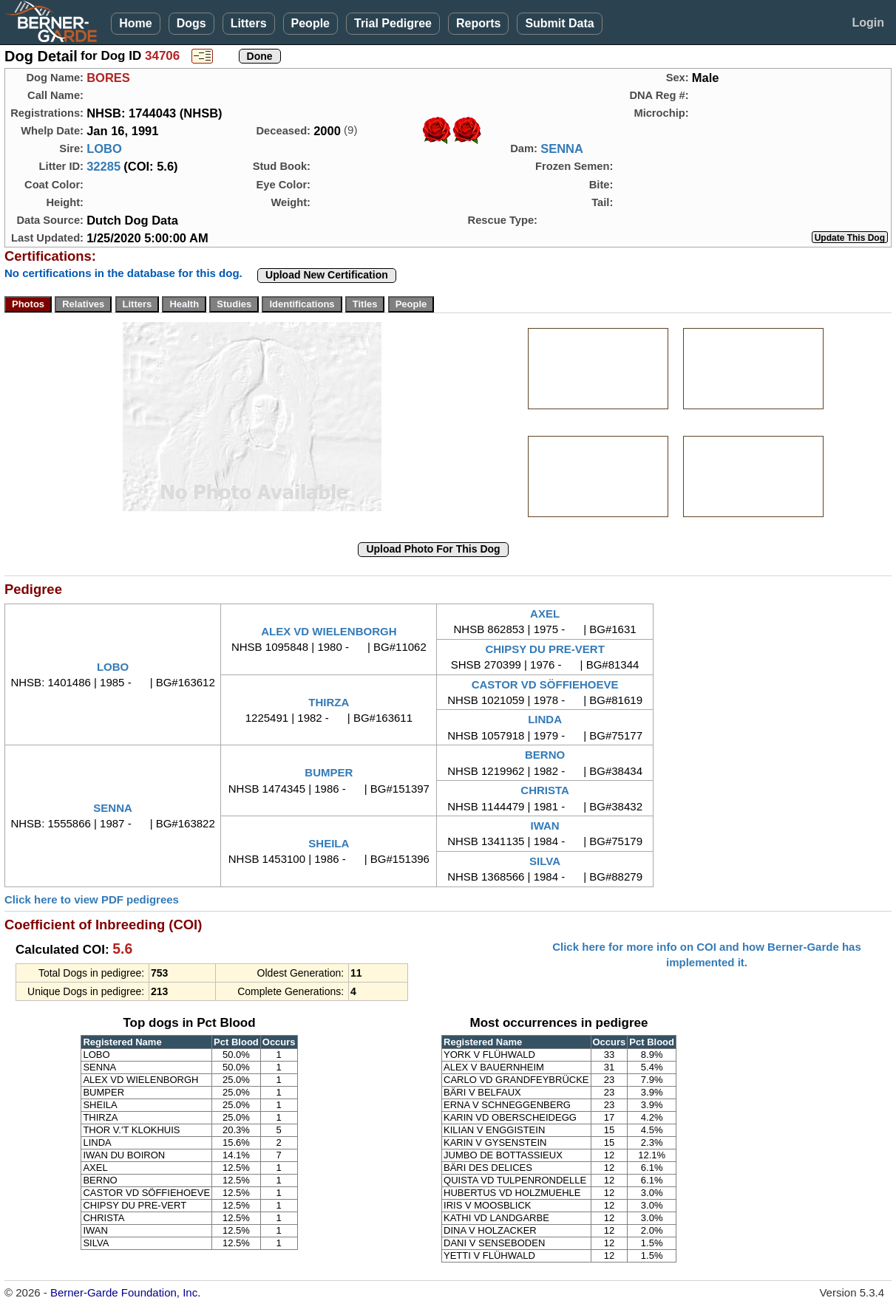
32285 (103, 166)
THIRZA (328, 702)
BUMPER (329, 772)
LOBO (104, 148)
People (310, 23)
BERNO (545, 754)
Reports (478, 23)
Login (868, 22)
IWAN (545, 825)
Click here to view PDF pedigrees (91, 899)
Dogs (191, 23)
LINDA (545, 719)
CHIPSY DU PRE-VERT (544, 649)
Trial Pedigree (393, 23)
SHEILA (328, 843)
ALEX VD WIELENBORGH (328, 631)
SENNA (561, 148)
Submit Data (559, 23)
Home (135, 23)
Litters (249, 23)
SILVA (544, 861)
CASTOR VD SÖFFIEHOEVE (545, 684)
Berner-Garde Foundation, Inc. (125, 1292)
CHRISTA (544, 790)
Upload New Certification (326, 275)
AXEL (545, 613)
